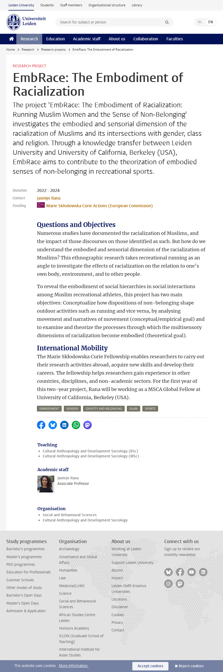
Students (47, 5)
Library (137, 5)
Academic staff (86, 39)
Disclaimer (120, 607)
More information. (74, 665)
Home (10, 49)
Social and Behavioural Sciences (69, 515)
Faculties (174, 39)
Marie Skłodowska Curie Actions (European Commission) (95, 205)
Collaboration (145, 39)
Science (65, 593)
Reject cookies (191, 666)
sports (150, 409)
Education (55, 39)
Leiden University (21, 5)
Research (29, 39)
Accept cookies (150, 666)
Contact (118, 630)
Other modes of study (24, 587)
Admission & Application (26, 610)
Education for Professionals (28, 572)
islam (133, 409)
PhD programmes (20, 564)
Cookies (118, 614)
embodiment (49, 409)
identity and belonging (104, 409)
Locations (119, 599)
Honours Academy (74, 628)
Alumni (117, 570)
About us (117, 39)
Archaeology (69, 549)
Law (62, 578)
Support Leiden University (132, 562)
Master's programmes (24, 556)
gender (72, 409)
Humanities (68, 570)
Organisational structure (107, 5)
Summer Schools (20, 580)
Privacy (117, 622)
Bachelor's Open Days (24, 595)
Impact (117, 578)
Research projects (53, 49)
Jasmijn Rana (48, 198)
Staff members (71, 5)
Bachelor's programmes (25, 549)
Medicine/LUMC (72, 585)
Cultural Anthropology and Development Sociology (85, 520)
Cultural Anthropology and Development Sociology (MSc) (91, 456)
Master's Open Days (22, 603)
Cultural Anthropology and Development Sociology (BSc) (90, 451)
